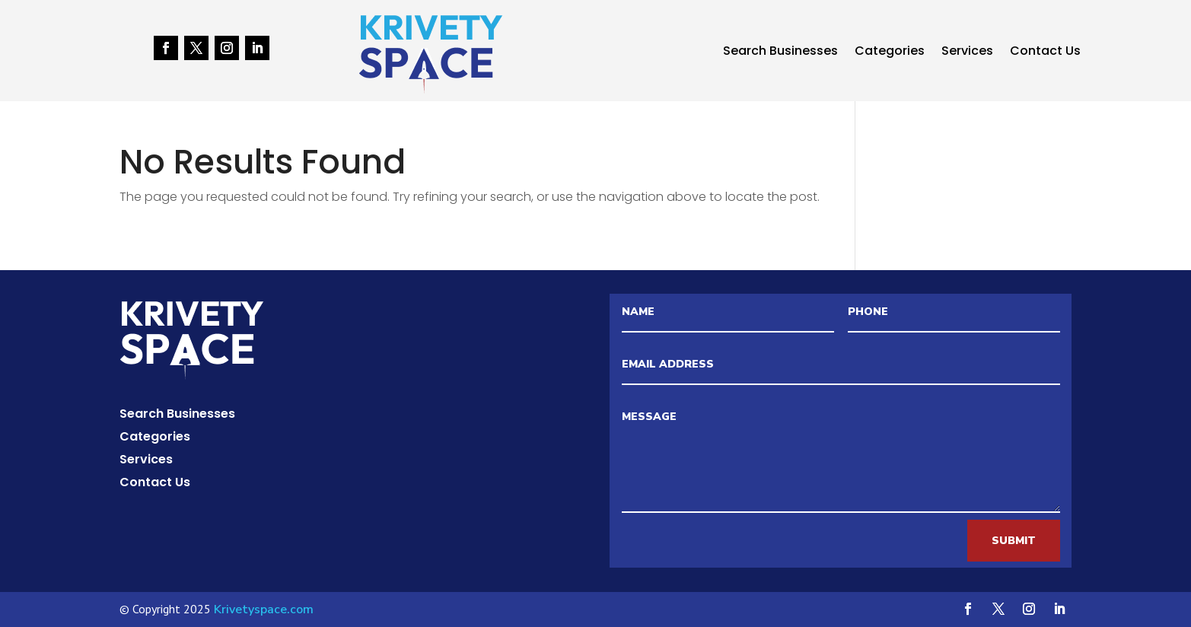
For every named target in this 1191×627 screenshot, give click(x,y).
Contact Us (1045, 52)
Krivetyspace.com (264, 609)
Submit (1014, 540)
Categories (890, 52)
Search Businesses (780, 52)
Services (967, 52)
